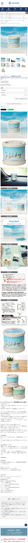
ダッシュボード (4, 18)
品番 (2, 88)
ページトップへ (26, 525)
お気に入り (15, 9)
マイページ (21, 9)
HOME (1, 15)
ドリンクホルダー (4, 21)
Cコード (3, 92)
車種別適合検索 (8, 9)
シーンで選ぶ (22, 17)
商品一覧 (2, 9)
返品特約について (5, 106)
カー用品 (6, 15)
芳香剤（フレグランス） (14, 17)
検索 (27, 13)
